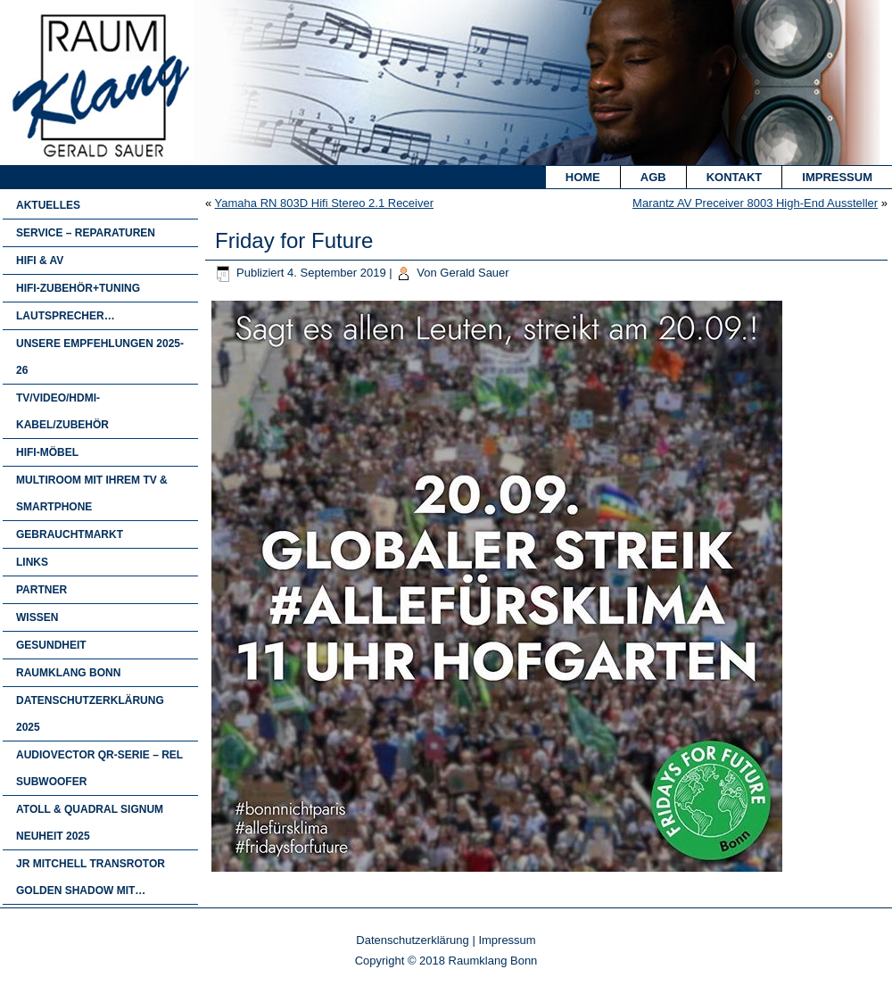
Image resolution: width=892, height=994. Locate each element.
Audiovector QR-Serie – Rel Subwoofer (99, 768)
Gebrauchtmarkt (69, 534)
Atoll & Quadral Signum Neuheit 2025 (89, 822)
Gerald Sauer (474, 272)
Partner (41, 590)
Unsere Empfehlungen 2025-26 (100, 357)
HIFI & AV (39, 260)
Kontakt (734, 177)
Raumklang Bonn (68, 673)
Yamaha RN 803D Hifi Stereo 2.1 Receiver (324, 203)
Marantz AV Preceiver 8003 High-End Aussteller (755, 203)
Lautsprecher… (65, 316)
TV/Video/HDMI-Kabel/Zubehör (62, 411)
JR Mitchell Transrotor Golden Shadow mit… (90, 877)
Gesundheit (51, 645)
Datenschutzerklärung (412, 940)
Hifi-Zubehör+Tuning (78, 288)
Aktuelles (48, 205)
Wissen (37, 617)
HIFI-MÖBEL (47, 452)
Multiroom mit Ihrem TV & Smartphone (92, 493)
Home (583, 177)
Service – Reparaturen (85, 233)
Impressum (837, 177)
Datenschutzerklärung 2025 (90, 713)
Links (32, 562)
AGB (653, 177)
